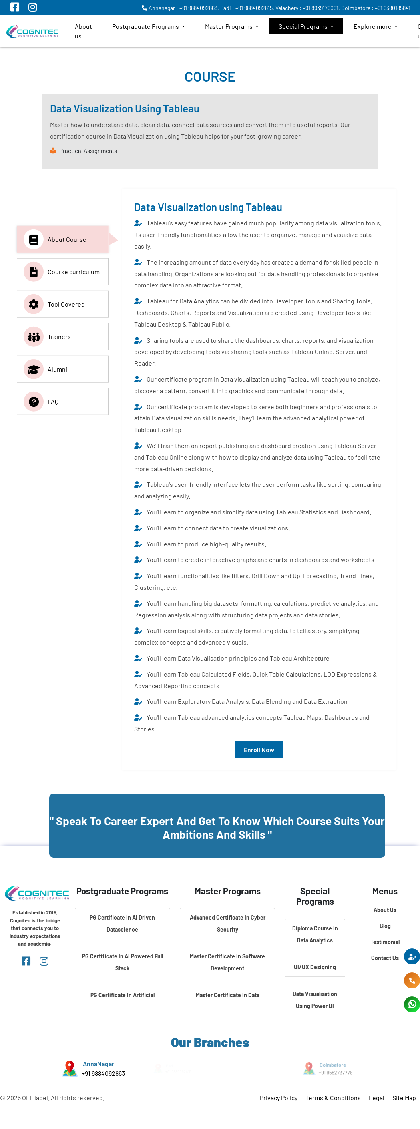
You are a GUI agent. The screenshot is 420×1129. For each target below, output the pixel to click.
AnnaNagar (98, 1063)
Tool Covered (54, 304)
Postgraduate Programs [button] (146, 26)
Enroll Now (259, 749)
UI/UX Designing (315, 967)
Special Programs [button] (304, 26)
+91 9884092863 (103, 1073)
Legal (376, 1097)
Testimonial (385, 941)
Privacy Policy (278, 1097)
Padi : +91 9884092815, (247, 7)
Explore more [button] (373, 26)
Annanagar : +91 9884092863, (180, 7)
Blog (385, 925)
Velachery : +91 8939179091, (307, 7)
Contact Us (385, 957)
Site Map (404, 1097)
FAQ (41, 402)
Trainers (47, 337)
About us (83, 31)
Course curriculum (62, 272)
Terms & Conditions (333, 1097)
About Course (55, 239)
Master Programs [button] (229, 26)
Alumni (45, 369)
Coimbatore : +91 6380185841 (375, 7)
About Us (385, 909)
